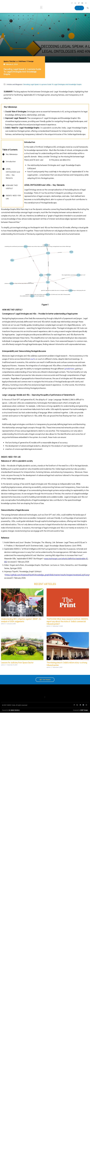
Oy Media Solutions (14, 710)
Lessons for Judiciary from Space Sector (17, 662)
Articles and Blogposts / (15, 84)
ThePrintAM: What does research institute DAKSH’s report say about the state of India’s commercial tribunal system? (67, 621)
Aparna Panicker (9, 61)
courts (32, 359)
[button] (41, 7)
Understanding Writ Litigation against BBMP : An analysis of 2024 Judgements (21, 620)
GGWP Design (84, 710)
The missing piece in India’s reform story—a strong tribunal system (67, 663)
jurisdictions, (70, 368)
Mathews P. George (26, 61)
